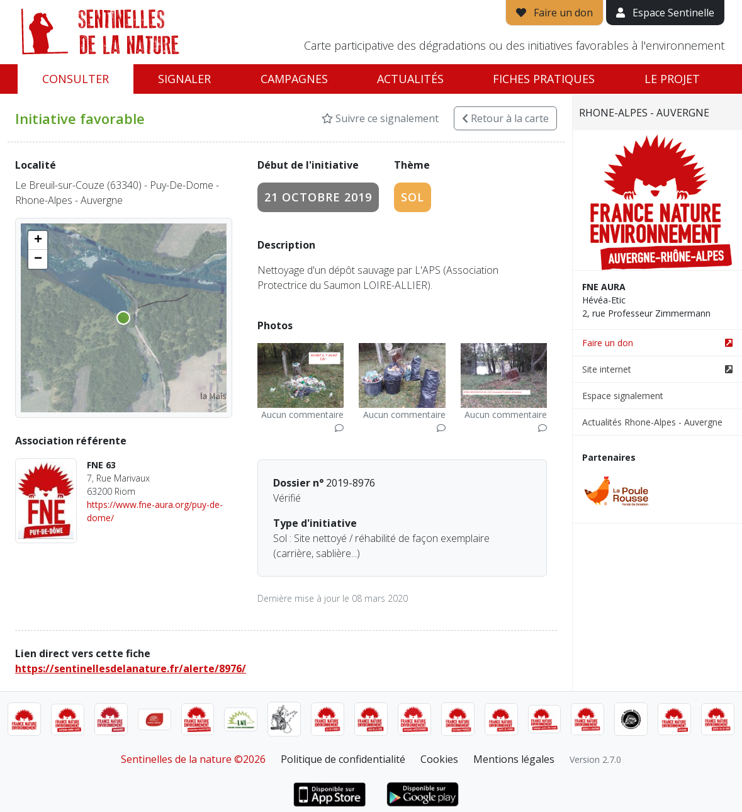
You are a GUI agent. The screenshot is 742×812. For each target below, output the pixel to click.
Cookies (439, 759)
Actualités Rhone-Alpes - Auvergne (652, 422)
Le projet (672, 78)
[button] (37, 240)
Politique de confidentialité (343, 759)
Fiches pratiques (544, 78)
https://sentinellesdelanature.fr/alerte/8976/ (130, 668)
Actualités (410, 78)
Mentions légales (513, 759)
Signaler (184, 78)
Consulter (75, 78)
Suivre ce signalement (380, 118)
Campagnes (294, 78)
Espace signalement (622, 396)
